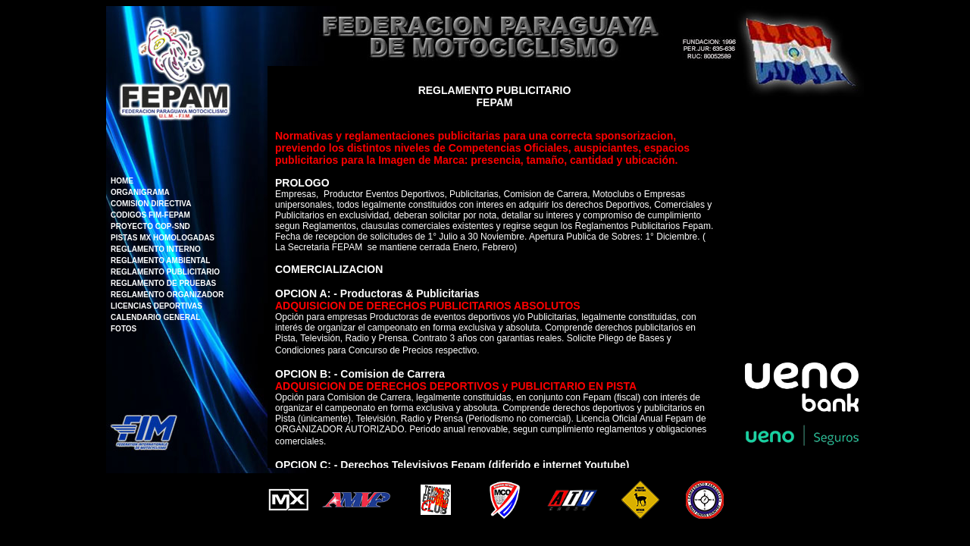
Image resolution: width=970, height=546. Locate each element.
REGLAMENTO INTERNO (156, 249)
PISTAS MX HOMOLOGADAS (162, 238)
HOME (122, 181)
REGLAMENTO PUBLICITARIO (165, 272)
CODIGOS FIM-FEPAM (150, 215)
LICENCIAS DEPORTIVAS (156, 306)
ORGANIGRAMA (140, 192)
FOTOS (123, 329)
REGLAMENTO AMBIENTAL (160, 260)
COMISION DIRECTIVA (151, 203)
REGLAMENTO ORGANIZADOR (167, 294)
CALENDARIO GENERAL (155, 317)
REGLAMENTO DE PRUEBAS (163, 283)
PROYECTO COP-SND (150, 226)
